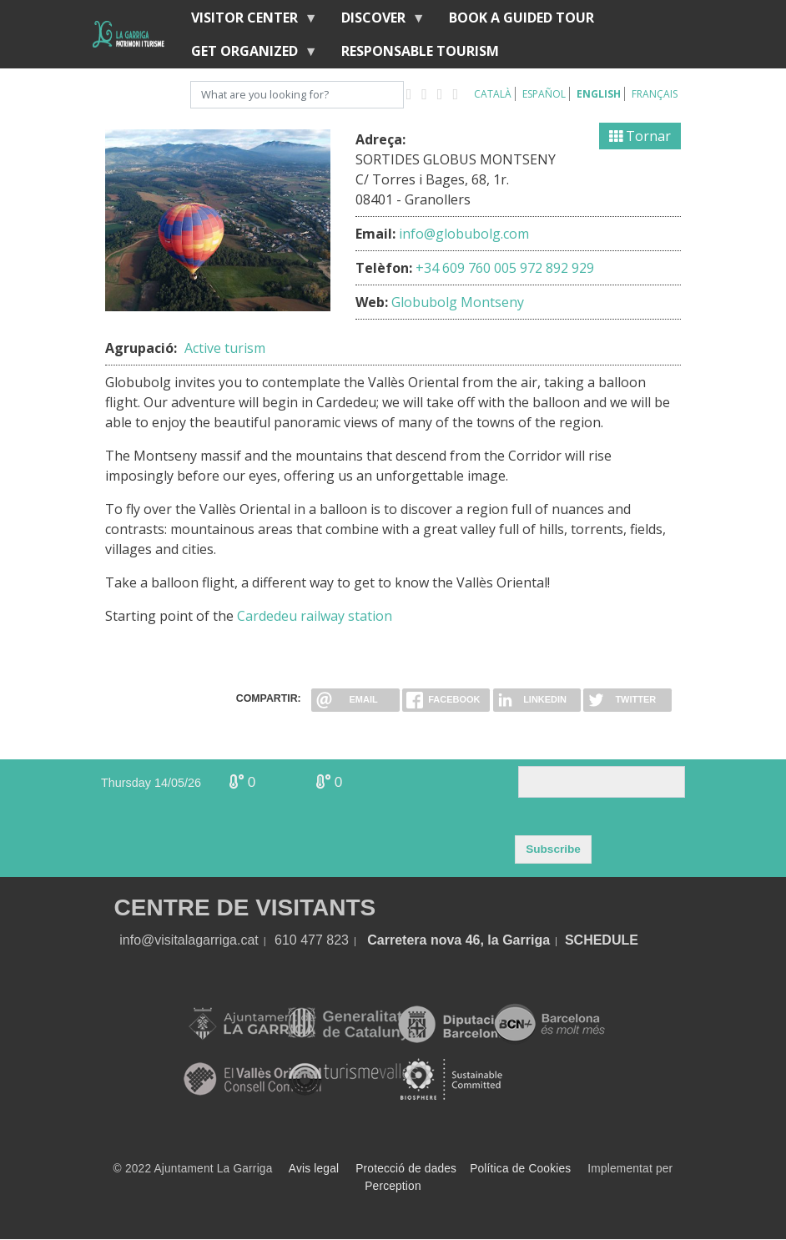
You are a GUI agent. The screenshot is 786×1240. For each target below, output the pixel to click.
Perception (393, 1186)
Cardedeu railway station (314, 616)
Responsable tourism (420, 51)
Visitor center (248, 21)
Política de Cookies (520, 1168)
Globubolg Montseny (457, 302)
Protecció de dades (405, 1168)
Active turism (224, 348)
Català (492, 94)
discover (377, 21)
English (599, 94)
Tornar (640, 136)
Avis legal (314, 1168)
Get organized (248, 55)
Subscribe (553, 849)
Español (544, 94)
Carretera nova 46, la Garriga (458, 940)
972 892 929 (557, 268)
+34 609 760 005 (466, 268)
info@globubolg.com (464, 233)
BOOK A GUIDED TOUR (521, 17)
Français (655, 94)
